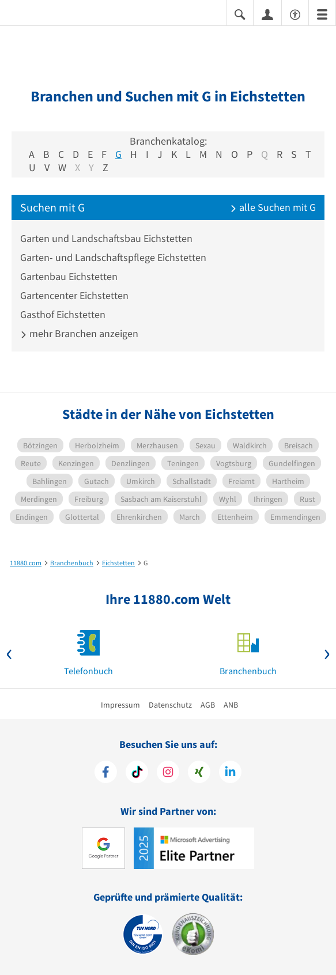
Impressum (120, 705)
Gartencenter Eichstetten (74, 295)
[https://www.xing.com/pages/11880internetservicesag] (199, 773)
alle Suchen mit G (273, 207)
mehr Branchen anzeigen (79, 333)
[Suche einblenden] (240, 13)
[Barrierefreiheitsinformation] (295, 13)
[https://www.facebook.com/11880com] (106, 773)
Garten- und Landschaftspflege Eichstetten (113, 257)
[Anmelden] (267, 14)
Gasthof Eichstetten (62, 314)
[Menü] (322, 13)
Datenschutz (170, 705)
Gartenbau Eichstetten (69, 276)
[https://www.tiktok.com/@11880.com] (137, 773)
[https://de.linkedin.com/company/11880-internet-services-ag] (230, 773)
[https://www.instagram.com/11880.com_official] (168, 773)
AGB (208, 705)
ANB (231, 705)
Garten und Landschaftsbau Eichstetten (106, 238)
